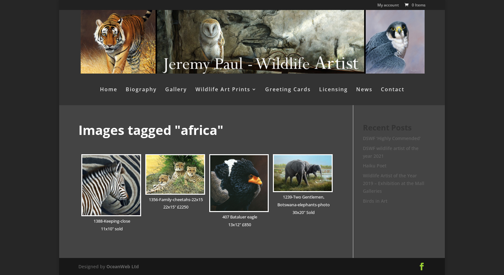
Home (108, 90)
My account (388, 5)
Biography (141, 90)
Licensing (333, 90)
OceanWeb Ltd (122, 266)
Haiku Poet (374, 166)
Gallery (176, 90)
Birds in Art (375, 201)
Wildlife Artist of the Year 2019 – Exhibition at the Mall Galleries (393, 183)
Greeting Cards (288, 90)
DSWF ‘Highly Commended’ (392, 138)
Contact (392, 90)
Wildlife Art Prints (222, 90)
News (364, 90)
